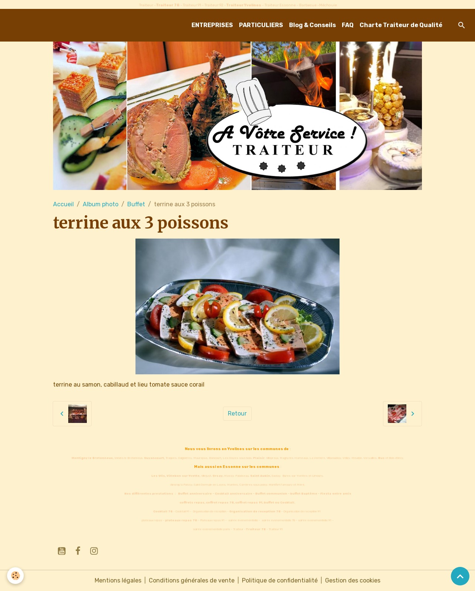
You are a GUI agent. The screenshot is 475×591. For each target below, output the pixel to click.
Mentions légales (118, 580)
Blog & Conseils (312, 25)
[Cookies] (15, 575)
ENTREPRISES (212, 25)
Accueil (63, 204)
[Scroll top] (460, 576)
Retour (237, 413)
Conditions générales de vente (192, 580)
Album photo (100, 204)
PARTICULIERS (261, 25)
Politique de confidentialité (280, 580)
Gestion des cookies (352, 580)
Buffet (136, 204)
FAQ (348, 25)
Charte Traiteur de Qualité (401, 25)
